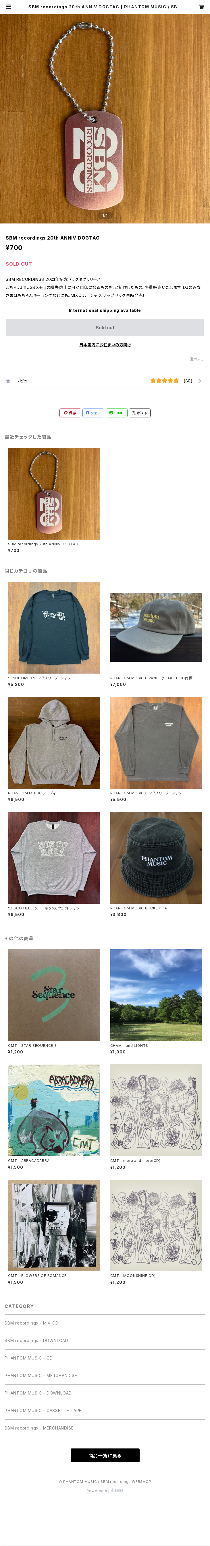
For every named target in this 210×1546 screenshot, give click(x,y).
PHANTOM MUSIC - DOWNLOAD (38, 1393)
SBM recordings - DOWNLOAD (36, 1340)
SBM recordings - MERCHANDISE (39, 1428)
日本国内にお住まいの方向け (105, 344)
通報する (197, 359)
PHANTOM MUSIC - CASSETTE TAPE (43, 1410)
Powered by (105, 1491)
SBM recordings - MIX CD (31, 1323)
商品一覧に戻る (105, 1456)
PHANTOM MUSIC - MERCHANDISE (41, 1375)
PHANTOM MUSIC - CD (29, 1358)
